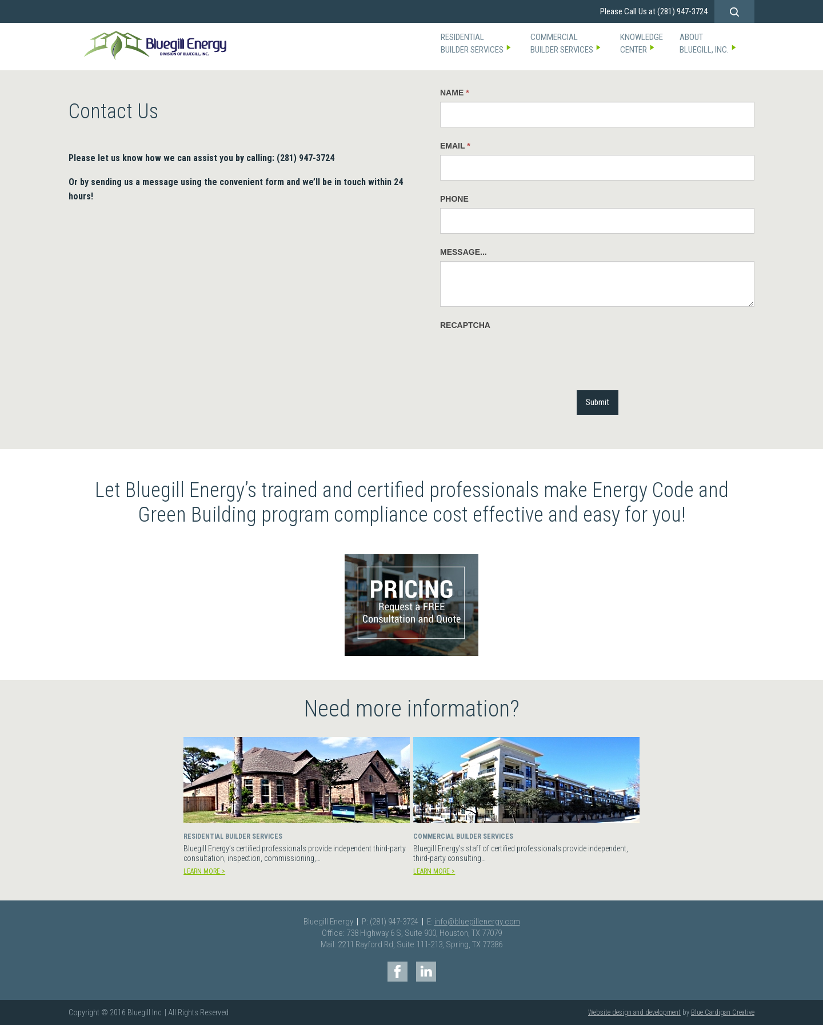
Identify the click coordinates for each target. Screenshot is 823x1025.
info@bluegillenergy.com (477, 921)
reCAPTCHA (465, 325)
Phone (454, 198)
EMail (455, 145)
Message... (463, 252)
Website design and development (634, 1012)
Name (454, 92)
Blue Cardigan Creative (722, 1012)
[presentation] (527, 356)
